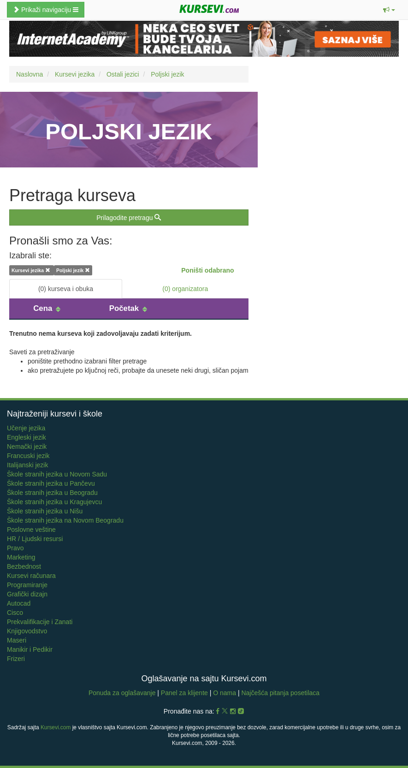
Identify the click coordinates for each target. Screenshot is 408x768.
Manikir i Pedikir (30, 649)
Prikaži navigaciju (45, 9)
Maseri (16, 640)
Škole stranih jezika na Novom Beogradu (65, 520)
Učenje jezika (26, 428)
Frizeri (16, 658)
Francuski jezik (28, 455)
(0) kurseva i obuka (65, 288)
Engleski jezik (26, 437)
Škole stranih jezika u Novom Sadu (57, 474)
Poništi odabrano (207, 270)
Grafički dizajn (27, 594)
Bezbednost (24, 566)
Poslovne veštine (31, 529)
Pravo (15, 548)
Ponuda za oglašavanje (123, 693)
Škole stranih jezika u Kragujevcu (54, 502)
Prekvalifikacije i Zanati (39, 621)
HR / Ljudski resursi (35, 538)
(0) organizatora (185, 288)
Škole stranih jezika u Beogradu (52, 492)
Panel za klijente (185, 693)
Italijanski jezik (27, 465)
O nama (224, 693)
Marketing (21, 557)
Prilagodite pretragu (128, 217)
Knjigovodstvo (27, 631)
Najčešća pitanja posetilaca (280, 693)
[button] (389, 9)
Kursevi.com (56, 727)
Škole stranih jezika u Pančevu (51, 483)
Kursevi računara (31, 575)
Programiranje (27, 585)
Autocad (18, 603)
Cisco (15, 612)
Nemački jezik (27, 446)
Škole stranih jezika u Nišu (45, 511)
